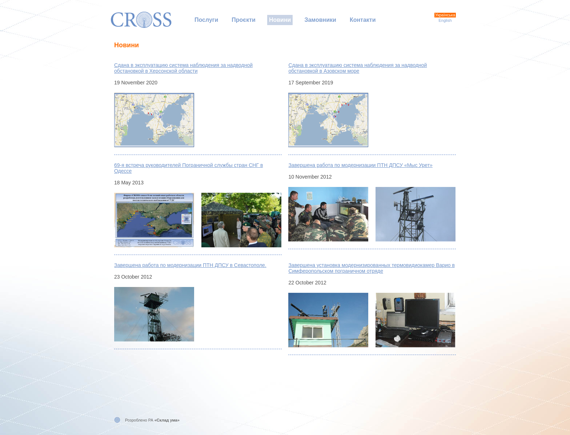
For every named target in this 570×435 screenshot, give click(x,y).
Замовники (320, 20)
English (444, 20)
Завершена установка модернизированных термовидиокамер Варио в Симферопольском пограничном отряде (371, 268)
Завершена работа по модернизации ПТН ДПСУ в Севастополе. (190, 265)
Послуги (206, 20)
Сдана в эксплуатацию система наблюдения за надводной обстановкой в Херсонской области (183, 68)
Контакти (363, 20)
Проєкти (244, 20)
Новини (280, 20)
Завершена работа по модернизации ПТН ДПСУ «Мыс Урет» (360, 165)
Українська (445, 15)
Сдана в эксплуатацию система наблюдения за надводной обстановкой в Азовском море (357, 68)
